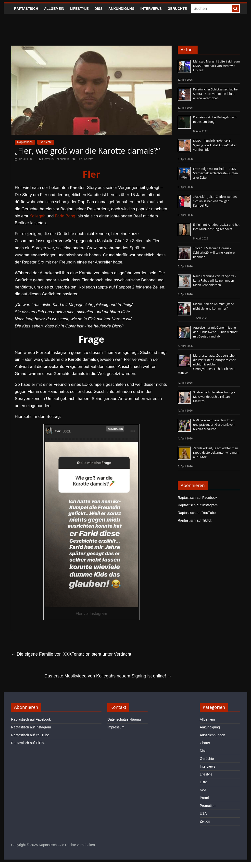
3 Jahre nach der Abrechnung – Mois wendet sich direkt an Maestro (214, 396)
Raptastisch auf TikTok (195, 520)
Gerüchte (177, 9)
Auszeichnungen (212, 735)
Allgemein (54, 9)
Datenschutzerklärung (124, 719)
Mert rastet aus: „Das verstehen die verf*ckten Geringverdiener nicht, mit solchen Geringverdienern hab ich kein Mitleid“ (207, 364)
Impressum (115, 727)
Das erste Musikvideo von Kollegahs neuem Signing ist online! (108, 676)
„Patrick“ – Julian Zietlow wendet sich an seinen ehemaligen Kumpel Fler (215, 201)
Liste (203, 782)
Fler (79, 159)
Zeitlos (205, 821)
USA (203, 813)
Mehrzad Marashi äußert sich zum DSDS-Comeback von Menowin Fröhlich (216, 65)
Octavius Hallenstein (55, 159)
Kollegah (37, 216)
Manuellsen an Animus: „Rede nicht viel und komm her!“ (213, 306)
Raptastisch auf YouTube (197, 513)
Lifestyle (79, 9)
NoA (203, 790)
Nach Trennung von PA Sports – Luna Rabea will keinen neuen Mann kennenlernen (214, 280)
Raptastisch (26, 9)
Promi (204, 798)
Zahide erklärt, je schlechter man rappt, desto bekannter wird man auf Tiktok (215, 452)
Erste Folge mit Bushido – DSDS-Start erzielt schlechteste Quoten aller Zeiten (215, 173)
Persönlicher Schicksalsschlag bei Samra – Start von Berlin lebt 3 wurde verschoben (215, 93)
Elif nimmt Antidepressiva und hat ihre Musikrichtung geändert (216, 227)
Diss (99, 9)
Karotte (88, 159)
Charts (205, 743)
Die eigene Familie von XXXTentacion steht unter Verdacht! (71, 654)
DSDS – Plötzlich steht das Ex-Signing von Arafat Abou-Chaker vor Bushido (215, 145)
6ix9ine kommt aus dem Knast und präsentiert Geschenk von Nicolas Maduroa (214, 424)
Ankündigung (121, 9)
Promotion (207, 806)
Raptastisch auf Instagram (198, 505)
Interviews (151, 9)
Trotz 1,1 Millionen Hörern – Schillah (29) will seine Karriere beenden (214, 252)
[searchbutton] (235, 8)
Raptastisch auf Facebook (197, 498)
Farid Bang (65, 216)
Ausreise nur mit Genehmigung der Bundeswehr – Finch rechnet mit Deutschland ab (215, 331)
